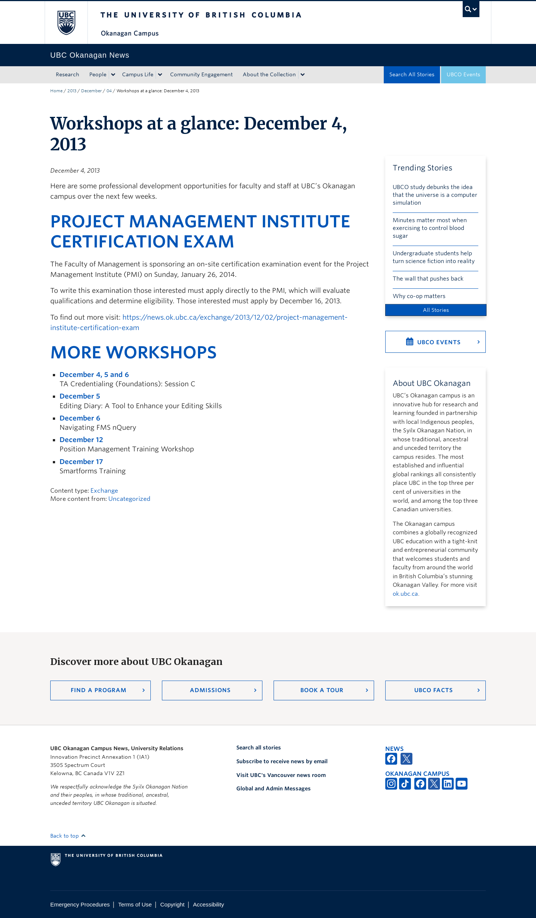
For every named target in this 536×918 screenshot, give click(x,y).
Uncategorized (129, 498)
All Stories (436, 310)
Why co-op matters (419, 296)
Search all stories (258, 748)
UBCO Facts (433, 690)
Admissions (210, 690)
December (91, 90)
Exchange (104, 490)
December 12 (81, 440)
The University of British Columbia (66, 22)
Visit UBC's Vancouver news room (281, 775)
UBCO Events (463, 74)
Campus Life (137, 74)
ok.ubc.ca (405, 594)
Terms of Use (135, 904)
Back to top (68, 836)
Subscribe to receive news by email (282, 761)
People (97, 74)
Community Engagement (201, 74)
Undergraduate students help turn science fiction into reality (434, 257)
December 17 (81, 462)
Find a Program (99, 690)
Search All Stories (411, 74)
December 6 (80, 418)
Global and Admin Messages (273, 788)
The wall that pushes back (428, 278)
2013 (71, 90)
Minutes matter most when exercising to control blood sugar (430, 228)
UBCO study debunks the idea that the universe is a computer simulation (435, 195)
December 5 (80, 396)
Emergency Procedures (80, 904)
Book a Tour (322, 690)
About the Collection (269, 74)
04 (109, 90)
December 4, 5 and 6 (94, 374)
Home (56, 90)
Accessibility (208, 904)
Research (67, 74)
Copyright (172, 904)
